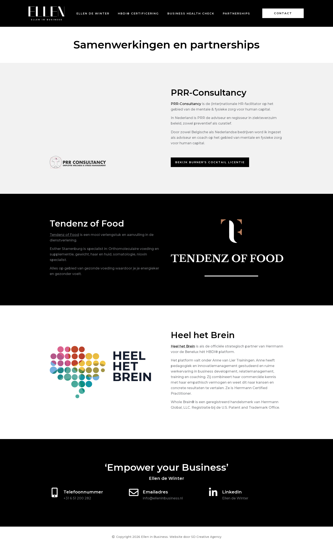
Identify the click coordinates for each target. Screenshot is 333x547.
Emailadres (155, 492)
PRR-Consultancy (186, 104)
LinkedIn (232, 492)
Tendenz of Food (64, 235)
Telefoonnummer (83, 492)
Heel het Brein (183, 346)
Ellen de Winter (92, 13)
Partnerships (236, 13)
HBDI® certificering (138, 13)
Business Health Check (190, 13)
